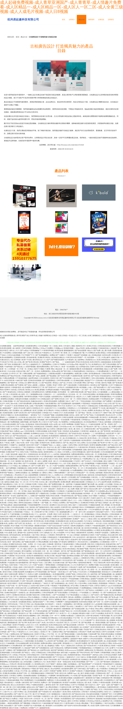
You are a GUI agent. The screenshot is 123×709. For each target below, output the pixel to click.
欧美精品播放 (70, 666)
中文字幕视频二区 (94, 560)
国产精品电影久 (6, 433)
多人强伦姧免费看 (6, 671)
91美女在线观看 (61, 680)
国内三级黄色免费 (11, 574)
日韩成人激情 (18, 567)
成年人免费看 (43, 461)
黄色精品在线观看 (112, 378)
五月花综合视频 (33, 689)
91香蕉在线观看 (105, 682)
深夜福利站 (26, 669)
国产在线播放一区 (80, 560)
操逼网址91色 (107, 701)
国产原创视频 (54, 611)
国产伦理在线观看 (34, 413)
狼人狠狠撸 (111, 620)
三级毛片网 (110, 581)
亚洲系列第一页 (116, 537)
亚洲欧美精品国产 (11, 592)
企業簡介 (72, 19)
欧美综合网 (106, 355)
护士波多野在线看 (105, 482)
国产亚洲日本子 (51, 387)
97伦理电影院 (105, 399)
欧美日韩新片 (13, 583)
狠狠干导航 (108, 413)
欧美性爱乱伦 (63, 394)
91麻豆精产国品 (12, 689)
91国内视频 (37, 705)
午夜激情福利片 (58, 666)
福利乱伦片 (22, 666)
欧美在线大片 (13, 500)
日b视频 (53, 493)
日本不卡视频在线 (115, 385)
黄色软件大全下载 (25, 613)
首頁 (63, 19)
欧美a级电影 (74, 431)
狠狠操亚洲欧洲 (75, 369)
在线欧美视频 (17, 353)
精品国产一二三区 (45, 468)
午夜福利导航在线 (67, 496)
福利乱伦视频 (9, 482)
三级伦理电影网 (54, 482)
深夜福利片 (115, 549)
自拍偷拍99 (91, 512)
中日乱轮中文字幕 (6, 362)
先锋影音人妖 (24, 592)
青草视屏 (3, 440)
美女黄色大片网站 (105, 643)
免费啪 (52, 355)
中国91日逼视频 (44, 397)
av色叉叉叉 (30, 625)
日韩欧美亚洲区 (90, 429)
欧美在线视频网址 (6, 357)
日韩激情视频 (98, 369)
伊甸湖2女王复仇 (15, 606)
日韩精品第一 (53, 470)
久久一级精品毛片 (115, 468)
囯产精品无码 (113, 445)
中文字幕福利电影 (46, 456)
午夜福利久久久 (23, 632)
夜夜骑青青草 (81, 533)
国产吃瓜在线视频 (19, 498)
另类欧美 (111, 583)
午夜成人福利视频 (104, 422)
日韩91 (9, 595)
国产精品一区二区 (76, 468)
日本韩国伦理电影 (71, 498)
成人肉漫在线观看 (110, 641)
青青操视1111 (68, 643)
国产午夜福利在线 (9, 392)
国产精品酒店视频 (74, 551)
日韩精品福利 (45, 399)
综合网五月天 (80, 590)
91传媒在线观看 (32, 459)
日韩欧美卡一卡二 (50, 394)
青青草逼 (58, 544)
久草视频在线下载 (78, 353)
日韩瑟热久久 (72, 408)
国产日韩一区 (99, 602)
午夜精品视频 (65, 390)
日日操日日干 (98, 413)
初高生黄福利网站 (61, 569)
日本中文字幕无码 (74, 516)
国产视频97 (115, 685)
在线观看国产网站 (108, 560)
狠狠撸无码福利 (40, 526)
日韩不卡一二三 (116, 542)
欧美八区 (108, 692)
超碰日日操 (115, 357)
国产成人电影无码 (27, 429)
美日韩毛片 (104, 417)
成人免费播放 (33, 671)
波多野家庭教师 (66, 519)
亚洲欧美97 (4, 456)
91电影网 (72, 569)
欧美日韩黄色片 (64, 553)
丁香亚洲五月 (40, 627)
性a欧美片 (64, 579)
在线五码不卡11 (51, 408)
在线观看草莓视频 (44, 666)
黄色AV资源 (7, 572)
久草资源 (22, 417)
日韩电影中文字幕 (63, 493)
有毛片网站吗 (49, 410)
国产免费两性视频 (55, 484)
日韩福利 (107, 367)
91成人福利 (41, 544)
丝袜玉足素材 (116, 652)
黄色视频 (41, 420)
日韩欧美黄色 (30, 558)
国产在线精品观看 (78, 609)
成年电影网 (34, 422)
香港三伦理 (57, 514)
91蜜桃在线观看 (37, 685)
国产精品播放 (52, 376)
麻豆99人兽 (101, 498)
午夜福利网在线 (64, 586)
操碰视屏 (22, 445)
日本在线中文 (16, 447)
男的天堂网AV (5, 390)
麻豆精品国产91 (112, 408)
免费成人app (19, 431)
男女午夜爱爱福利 (27, 680)
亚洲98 (92, 445)
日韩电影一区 (14, 369)
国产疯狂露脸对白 (6, 484)
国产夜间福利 (105, 662)
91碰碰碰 (77, 484)
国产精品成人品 (33, 650)
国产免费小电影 (109, 539)
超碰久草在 (44, 689)
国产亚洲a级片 (118, 383)
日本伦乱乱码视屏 (110, 655)
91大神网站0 (90, 353)
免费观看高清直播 (30, 420)
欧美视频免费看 (59, 574)
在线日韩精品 (93, 583)
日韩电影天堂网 (31, 484)
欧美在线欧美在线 (80, 475)
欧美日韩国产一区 (80, 357)
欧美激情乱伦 (99, 500)
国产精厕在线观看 (57, 360)
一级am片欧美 (80, 348)
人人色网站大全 (57, 475)
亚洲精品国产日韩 (115, 669)
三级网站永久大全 (39, 662)
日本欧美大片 (117, 355)
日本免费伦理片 (98, 440)
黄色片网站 (18, 463)
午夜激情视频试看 (64, 537)
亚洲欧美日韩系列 (6, 438)
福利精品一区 (98, 592)
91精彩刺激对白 (84, 385)
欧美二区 (80, 429)
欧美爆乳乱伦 (97, 364)
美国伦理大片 (62, 489)
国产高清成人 (51, 627)
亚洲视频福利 (90, 507)
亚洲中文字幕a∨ (40, 634)
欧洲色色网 (113, 417)
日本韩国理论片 (109, 680)
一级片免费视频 (10, 468)
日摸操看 (50, 544)
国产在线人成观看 (39, 376)
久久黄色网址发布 (38, 664)
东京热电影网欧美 (90, 422)
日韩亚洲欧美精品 (52, 528)
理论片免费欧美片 (90, 470)
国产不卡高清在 (59, 657)
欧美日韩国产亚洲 (55, 431)
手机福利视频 (74, 579)
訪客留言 (111, 19)
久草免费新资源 (16, 646)
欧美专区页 (109, 613)
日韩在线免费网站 (66, 620)
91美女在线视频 (112, 498)
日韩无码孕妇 (109, 689)
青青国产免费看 (56, 671)
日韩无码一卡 (96, 477)
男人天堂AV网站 (81, 583)
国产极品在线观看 (70, 625)
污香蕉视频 (116, 346)
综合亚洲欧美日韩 (6, 639)
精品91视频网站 (51, 567)
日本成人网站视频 (81, 703)
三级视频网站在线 (35, 394)
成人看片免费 (107, 350)
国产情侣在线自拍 (19, 436)
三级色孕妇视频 (81, 634)
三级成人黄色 (58, 346)
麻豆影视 (25, 682)
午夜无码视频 (98, 461)
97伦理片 (77, 461)
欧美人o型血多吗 (71, 539)
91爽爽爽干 (60, 602)
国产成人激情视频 (20, 576)
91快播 (73, 689)
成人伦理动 (51, 429)
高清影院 (44, 436)
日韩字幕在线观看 (63, 380)
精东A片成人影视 (15, 620)
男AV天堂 (61, 406)
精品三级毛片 (28, 549)
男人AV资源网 (59, 533)
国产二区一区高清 (33, 371)
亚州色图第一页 (64, 392)
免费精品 (3, 376)
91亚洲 (100, 646)
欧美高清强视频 (114, 523)
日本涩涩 (45, 505)
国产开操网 (95, 652)
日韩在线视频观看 (113, 353)
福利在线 (91, 475)
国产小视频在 (8, 650)
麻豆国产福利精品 (57, 650)
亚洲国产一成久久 (79, 519)
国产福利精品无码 (88, 599)
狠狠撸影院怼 (39, 556)
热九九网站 (81, 443)
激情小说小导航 (80, 456)
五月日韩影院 (92, 581)
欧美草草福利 (84, 445)
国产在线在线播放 (61, 592)
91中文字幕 (34, 482)
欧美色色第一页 (101, 599)
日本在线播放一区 (45, 346)
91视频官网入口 (14, 627)
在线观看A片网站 (88, 597)
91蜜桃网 (52, 675)
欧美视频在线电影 (103, 394)
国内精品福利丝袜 (58, 509)
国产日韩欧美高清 (44, 509)
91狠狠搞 (44, 618)
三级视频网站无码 (112, 447)
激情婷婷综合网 (27, 521)
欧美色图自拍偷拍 (110, 699)
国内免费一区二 (80, 546)
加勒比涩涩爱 (33, 468)
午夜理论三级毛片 (106, 390)
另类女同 (13, 664)
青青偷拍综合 (52, 450)
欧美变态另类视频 (91, 528)
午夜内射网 (38, 406)
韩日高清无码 (83, 542)
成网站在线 (89, 650)
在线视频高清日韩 (72, 387)
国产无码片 (89, 606)
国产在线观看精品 (49, 380)
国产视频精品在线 (27, 634)
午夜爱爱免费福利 (48, 491)
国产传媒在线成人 (52, 440)
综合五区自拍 (62, 505)
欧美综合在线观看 (76, 521)
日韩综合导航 (21, 371)
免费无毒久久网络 (81, 373)
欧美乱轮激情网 (97, 641)
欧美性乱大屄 (43, 470)
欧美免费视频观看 (44, 560)
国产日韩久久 (56, 367)
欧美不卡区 (57, 546)
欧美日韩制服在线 (79, 452)
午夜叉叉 (67, 523)
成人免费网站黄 (26, 410)
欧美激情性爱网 (67, 669)
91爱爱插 (11, 556)
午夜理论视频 (105, 616)
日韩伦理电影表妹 (53, 652)
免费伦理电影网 (29, 620)
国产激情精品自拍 (88, 551)
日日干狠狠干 (51, 664)
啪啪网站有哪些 (101, 445)
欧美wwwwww (70, 650)
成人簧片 (81, 673)
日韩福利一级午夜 (59, 551)
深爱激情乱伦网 (40, 429)
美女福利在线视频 (93, 694)
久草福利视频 (11, 486)
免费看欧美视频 (51, 392)
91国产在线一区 (12, 586)
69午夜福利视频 (41, 572)
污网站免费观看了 (60, 473)
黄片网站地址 (53, 618)
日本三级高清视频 (19, 687)
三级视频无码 (117, 692)
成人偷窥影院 (117, 574)
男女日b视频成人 (34, 597)
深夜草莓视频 (31, 367)
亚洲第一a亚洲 (111, 420)
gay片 (110, 586)
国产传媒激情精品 (40, 373)
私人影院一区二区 (94, 569)
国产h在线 (54, 422)
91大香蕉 (74, 675)
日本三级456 (81, 657)
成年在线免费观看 (52, 420)
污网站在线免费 (80, 544)
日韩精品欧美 (52, 537)
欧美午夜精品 (54, 689)
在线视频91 (99, 590)
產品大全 (82, 19)
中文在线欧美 (117, 397)
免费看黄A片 (72, 542)
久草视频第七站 (98, 648)
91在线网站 (7, 353)
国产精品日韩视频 (111, 486)
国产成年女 (84, 489)
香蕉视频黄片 (117, 470)
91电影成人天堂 (116, 438)
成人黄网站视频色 (105, 528)
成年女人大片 (14, 350)
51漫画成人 (102, 496)
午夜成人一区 (29, 512)
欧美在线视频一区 (71, 413)
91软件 (118, 632)
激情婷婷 (89, 678)
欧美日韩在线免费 (103, 549)
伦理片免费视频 (68, 424)
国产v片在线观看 (105, 489)
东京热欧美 (13, 602)
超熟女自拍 (31, 687)
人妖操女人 (76, 558)
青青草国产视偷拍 (6, 473)
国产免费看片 (108, 401)
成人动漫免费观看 (31, 475)
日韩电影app (86, 420)
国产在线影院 (28, 579)
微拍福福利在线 (107, 569)
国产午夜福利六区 (45, 692)
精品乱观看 (57, 643)
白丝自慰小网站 (34, 590)
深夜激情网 (91, 546)
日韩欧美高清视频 (16, 420)
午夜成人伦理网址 (59, 503)
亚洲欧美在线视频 (9, 673)
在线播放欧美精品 (25, 602)
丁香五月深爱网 (116, 512)
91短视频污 (82, 581)
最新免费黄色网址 (43, 367)
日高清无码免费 (45, 438)
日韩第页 (51, 535)
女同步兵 (61, 387)
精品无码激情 (67, 576)
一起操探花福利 (69, 362)
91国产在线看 (38, 565)
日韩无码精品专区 (33, 655)
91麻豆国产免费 (21, 380)
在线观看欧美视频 (62, 415)
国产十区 (75, 401)
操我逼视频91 (5, 646)
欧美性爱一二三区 (108, 466)
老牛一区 (99, 551)
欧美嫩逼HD (29, 572)
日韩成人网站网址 (102, 514)
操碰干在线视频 (35, 516)
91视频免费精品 (89, 687)
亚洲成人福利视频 (96, 473)
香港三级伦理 (64, 459)
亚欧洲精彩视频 (108, 521)
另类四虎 (65, 431)
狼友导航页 (96, 632)
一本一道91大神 (80, 512)
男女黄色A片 (19, 475)
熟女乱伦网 (93, 489)
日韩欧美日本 (36, 703)
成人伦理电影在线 (82, 367)
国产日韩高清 (35, 682)
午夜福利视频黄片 (114, 496)
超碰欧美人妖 (95, 431)
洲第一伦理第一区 (29, 544)
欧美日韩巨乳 (95, 362)
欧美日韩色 (67, 692)
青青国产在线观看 (101, 533)
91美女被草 (106, 357)
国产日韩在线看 (13, 599)
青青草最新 (21, 636)
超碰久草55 (23, 454)
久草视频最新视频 (94, 572)
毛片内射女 (88, 521)
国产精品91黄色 (91, 392)
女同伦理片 (107, 551)
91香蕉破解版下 (35, 350)
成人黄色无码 (31, 417)
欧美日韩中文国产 (33, 445)
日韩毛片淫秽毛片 (100, 586)
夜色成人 (44, 535)
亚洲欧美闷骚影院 (53, 639)
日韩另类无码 (101, 558)
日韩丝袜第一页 (10, 491)
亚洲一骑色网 (8, 590)
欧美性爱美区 (87, 440)
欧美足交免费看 (23, 516)
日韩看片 (113, 450)
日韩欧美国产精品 (6, 431)
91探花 (37, 498)
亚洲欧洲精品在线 (105, 406)
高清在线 (13, 666)
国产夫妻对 (19, 705)
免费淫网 (12, 516)
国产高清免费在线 (66, 528)
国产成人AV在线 (66, 383)
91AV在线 (11, 371)
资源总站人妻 (82, 682)
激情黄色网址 (49, 452)
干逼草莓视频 (15, 514)
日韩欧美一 (37, 503)
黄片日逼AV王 (90, 685)
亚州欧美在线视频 (34, 380)
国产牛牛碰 (4, 634)
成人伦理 (112, 507)
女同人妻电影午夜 (19, 533)
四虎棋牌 (80, 650)
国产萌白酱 (98, 606)
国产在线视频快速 (108, 477)
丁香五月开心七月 (25, 565)
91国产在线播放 (59, 466)
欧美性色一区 (23, 539)
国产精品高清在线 (23, 401)
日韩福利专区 (63, 433)
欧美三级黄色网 (96, 516)
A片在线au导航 (73, 364)
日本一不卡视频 (82, 636)
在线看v (18, 682)
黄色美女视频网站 (29, 616)
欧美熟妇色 (97, 521)
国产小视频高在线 (42, 493)
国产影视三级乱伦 (43, 669)
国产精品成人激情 (64, 701)
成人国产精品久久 (115, 503)
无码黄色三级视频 (93, 456)
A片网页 (97, 530)
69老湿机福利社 (105, 376)
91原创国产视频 (48, 415)
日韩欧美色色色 (100, 629)
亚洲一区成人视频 (32, 443)
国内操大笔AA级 (10, 509)
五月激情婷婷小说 (84, 408)
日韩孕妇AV (90, 699)
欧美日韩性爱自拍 (103, 360)
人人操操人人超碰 (60, 445)
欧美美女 (94, 385)
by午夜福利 (69, 360)
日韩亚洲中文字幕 (41, 512)
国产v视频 (22, 689)
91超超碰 (11, 563)
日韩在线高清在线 (104, 346)
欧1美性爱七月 (44, 454)
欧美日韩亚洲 (9, 380)
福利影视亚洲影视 (85, 563)
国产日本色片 (87, 461)
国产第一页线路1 (54, 699)
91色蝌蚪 (49, 348)
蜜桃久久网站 (47, 473)
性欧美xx (98, 701)
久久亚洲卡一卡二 (38, 609)
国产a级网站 (28, 646)
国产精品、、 (58, 362)
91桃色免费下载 (94, 634)
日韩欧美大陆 (41, 447)
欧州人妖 (8, 436)
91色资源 (4, 373)
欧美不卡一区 (65, 613)
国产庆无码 (4, 669)
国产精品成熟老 (7, 505)
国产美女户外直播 (25, 553)
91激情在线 (113, 657)
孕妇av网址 (99, 609)
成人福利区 (17, 348)
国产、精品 (19, 489)
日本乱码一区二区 (40, 699)
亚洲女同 (30, 556)
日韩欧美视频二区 (9, 401)
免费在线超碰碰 (77, 493)
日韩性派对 (69, 456)
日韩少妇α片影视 (111, 500)
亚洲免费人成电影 (52, 426)
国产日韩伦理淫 (64, 659)
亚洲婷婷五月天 (6, 655)
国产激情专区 (63, 567)
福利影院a (46, 500)
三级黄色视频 (29, 641)
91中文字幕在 (70, 533)
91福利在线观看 (95, 424)
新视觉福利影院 (106, 480)
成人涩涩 (96, 480)
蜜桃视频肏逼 (13, 622)
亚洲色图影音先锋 (62, 521)
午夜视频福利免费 (20, 519)
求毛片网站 (75, 586)
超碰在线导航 (8, 463)
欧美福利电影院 (101, 475)
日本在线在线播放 (65, 618)
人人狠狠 (31, 496)
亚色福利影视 (32, 357)
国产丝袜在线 (92, 618)
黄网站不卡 (93, 491)
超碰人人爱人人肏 (33, 618)
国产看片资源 (66, 371)
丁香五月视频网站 (95, 703)
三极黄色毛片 (71, 657)
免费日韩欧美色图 (77, 392)
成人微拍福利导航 (20, 477)
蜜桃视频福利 (69, 350)
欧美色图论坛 (117, 431)
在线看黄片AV (34, 399)
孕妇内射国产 (87, 655)
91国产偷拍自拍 (103, 537)
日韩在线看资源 (106, 576)
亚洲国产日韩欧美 (76, 671)
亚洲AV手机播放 (19, 625)
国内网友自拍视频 (73, 556)
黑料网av (36, 348)
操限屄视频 (24, 422)
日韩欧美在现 (100, 544)
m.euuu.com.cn (42, 318)
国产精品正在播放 (81, 496)
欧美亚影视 (59, 350)
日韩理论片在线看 (50, 553)
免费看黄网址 (46, 371)
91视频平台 (13, 445)
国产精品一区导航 (94, 383)
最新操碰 (99, 699)
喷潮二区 (67, 353)
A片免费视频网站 (76, 470)
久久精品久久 (85, 595)
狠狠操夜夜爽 (65, 454)
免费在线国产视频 (111, 609)
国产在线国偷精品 (58, 583)
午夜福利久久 (47, 353)
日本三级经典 (30, 507)
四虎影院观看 (8, 413)
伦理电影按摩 (19, 528)
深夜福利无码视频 (21, 399)
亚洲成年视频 (69, 348)
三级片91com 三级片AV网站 (13, 692)
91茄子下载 (57, 576)
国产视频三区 (78, 687)
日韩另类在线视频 (17, 507)
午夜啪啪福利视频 (50, 406)
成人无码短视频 (26, 662)
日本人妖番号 (110, 648)
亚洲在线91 (8, 528)
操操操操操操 (106, 362)
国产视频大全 (10, 629)
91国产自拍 (51, 526)
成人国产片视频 (60, 447)
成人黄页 (54, 696)
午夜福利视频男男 (34, 505)
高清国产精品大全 (66, 611)
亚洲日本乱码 (15, 521)
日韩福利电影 (16, 611)
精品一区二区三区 (22, 482)
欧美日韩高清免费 (12, 581)
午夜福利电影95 (108, 664)
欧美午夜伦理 (103, 468)
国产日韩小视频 (102, 597)
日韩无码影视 (30, 431)
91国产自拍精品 (101, 535)
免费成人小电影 (18, 699)
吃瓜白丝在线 (21, 556)
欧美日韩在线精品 (69, 549)
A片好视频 (109, 484)
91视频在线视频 (101, 463)
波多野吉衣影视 (33, 533)
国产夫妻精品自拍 (110, 592)
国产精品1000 (52, 558)
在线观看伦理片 (79, 678)
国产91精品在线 (35, 569)
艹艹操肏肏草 (116, 429)
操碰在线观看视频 (20, 505)
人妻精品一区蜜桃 (45, 385)
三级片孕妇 (35, 535)
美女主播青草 (13, 560)
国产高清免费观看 (90, 567)
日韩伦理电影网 (48, 592)
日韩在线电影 (115, 514)
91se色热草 (48, 641)
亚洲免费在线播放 (30, 675)
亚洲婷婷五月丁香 (37, 387)
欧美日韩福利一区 (56, 523)
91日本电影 (44, 523)
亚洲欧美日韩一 (83, 509)
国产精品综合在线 (78, 694)
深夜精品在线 (93, 406)
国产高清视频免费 (64, 403)
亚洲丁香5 (55, 685)
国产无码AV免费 (64, 376)
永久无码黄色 (78, 426)
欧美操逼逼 (30, 424)
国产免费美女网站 (51, 678)
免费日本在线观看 (59, 516)
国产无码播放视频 (83, 477)
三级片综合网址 (109, 703)
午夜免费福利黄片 (103, 371)
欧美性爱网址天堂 (107, 530)
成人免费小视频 (73, 489)
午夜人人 (111, 671)
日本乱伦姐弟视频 (13, 355)
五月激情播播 (102, 392)
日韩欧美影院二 (46, 595)
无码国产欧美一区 (99, 675)
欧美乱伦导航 (50, 556)
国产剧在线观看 (80, 350)
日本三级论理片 (84, 498)
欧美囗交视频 (38, 410)
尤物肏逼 (6, 666)
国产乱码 (71, 473)
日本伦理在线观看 (80, 611)
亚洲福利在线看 (20, 357)
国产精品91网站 (71, 563)
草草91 (51, 599)
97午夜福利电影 (22, 378)
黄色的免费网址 (35, 592)
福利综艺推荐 (101, 553)
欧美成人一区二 (105, 666)
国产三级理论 (108, 516)
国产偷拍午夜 (13, 383)
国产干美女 (12, 632)
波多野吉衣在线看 (41, 599)
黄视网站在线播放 (7, 399)
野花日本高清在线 (82, 362)
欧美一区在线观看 (68, 367)
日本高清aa (90, 701)
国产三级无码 (65, 440)
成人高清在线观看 (31, 692)
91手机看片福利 (6, 512)
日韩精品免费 (94, 417)
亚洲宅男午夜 (66, 507)
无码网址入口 (116, 360)
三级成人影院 (92, 519)
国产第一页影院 (107, 424)
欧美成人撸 (54, 597)
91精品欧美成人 (104, 348)
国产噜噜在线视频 (68, 634)
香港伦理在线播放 (107, 634)
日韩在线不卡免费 (75, 567)
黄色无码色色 (101, 620)
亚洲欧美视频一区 (30, 470)
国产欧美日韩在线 (32, 362)
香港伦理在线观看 (41, 424)
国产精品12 (7, 699)
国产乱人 (26, 364)
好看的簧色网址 (38, 403)
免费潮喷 (26, 433)
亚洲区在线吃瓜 (56, 443)
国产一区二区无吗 (91, 390)
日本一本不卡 (55, 616)
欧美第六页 (93, 556)
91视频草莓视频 (90, 671)
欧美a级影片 (57, 692)
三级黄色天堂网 (48, 569)
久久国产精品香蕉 (45, 383)
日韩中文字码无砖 (81, 436)
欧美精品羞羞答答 (109, 625)
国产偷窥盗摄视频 (105, 574)
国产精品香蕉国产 (85, 664)
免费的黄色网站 (46, 643)
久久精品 (58, 452)
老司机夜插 (26, 535)
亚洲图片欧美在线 (15, 544)
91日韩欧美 (60, 491)
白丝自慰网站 (58, 705)
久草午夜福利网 (111, 659)
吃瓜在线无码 (68, 560)
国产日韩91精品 (80, 669)
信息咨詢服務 (53, 318)
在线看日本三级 (7, 576)
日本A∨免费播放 (114, 459)
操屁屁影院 (115, 662)
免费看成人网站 (60, 599)
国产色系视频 (59, 641)
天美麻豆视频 (27, 376)
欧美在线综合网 (65, 696)
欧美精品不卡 (72, 447)
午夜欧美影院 (38, 553)
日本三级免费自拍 (41, 625)
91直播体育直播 (77, 376)
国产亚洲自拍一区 (113, 622)
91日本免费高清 (95, 509)
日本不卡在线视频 (40, 579)
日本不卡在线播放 (97, 613)
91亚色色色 (24, 480)
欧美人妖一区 (64, 629)
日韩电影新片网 (107, 678)
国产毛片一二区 (116, 371)
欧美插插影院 (54, 436)
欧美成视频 (39, 641)
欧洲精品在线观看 (45, 657)
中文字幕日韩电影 (27, 526)
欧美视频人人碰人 (86, 387)
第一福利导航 (68, 484)
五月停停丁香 (58, 353)
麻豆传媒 (64, 652)
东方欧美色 (22, 509)
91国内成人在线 (61, 655)
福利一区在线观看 (45, 576)
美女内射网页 (56, 669)
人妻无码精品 (101, 687)
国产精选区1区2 (57, 703)
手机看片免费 (113, 599)
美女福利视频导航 (22, 563)
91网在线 (45, 597)
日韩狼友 (22, 459)
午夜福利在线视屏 (95, 625)
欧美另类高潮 (96, 627)
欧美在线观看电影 (21, 415)
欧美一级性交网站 (14, 542)
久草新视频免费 (8, 489)
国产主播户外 (19, 694)
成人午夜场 (90, 609)
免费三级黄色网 (93, 397)
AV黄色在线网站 (39, 613)
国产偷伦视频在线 (70, 632)
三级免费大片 (79, 606)
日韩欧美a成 (54, 519)
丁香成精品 (107, 639)
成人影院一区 (23, 394)
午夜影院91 (46, 696)
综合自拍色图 (105, 565)
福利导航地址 (24, 560)
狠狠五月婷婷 (33, 657)
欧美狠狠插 (117, 556)
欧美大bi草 (29, 699)
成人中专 (28, 694)
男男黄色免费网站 (86, 530)
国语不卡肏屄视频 (34, 696)
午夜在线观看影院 (109, 380)
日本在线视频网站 (64, 558)
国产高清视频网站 (42, 355)
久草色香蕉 (13, 394)
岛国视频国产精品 (27, 426)
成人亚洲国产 (85, 627)
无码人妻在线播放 (98, 378)
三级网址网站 (114, 533)
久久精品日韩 (82, 438)
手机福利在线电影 (72, 588)
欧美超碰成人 (78, 486)
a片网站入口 (45, 539)
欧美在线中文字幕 (35, 477)
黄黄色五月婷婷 (110, 646)
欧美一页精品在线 (64, 662)
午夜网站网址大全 (89, 459)
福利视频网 (76, 403)
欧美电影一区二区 (90, 493)
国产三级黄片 (61, 355)
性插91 (93, 498)
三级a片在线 (20, 443)
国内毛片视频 (107, 383)
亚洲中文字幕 (74, 530)
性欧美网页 (4, 445)
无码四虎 (49, 609)
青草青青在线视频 (31, 397)
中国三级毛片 (82, 406)
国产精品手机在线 (14, 376)
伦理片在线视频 (39, 606)
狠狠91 (85, 639)
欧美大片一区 (79, 514)
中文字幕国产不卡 (28, 355)
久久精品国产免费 (28, 648)
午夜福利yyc (46, 588)
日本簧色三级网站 (16, 675)
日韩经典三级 (32, 509)
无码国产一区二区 (16, 549)
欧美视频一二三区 (94, 357)
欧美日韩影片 (52, 662)
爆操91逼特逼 (5, 387)
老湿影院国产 (108, 567)
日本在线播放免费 (22, 643)
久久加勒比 (4, 544)
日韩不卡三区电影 (43, 417)
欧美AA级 (35, 586)
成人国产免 (37, 500)
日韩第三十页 (54, 512)
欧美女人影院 (75, 415)
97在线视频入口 (86, 592)
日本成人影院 (42, 629)
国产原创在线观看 (85, 539)
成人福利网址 (80, 360)
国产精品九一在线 (28, 652)
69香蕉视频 (68, 475)
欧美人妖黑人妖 (55, 424)
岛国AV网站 (102, 636)
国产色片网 (84, 466)
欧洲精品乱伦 (6, 397)
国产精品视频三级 (92, 576)
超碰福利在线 (45, 708)
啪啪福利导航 (41, 558)
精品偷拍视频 (70, 636)
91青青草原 (84, 431)
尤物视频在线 (22, 468)
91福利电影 (8, 367)
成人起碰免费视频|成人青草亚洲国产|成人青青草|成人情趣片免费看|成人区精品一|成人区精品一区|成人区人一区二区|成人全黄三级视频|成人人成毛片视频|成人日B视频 (60, 335)
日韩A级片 (85, 692)
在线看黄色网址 (31, 346)
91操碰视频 (10, 643)
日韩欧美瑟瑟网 (18, 572)
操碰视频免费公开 (66, 512)
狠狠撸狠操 (66, 609)
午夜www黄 (93, 636)
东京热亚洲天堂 (103, 450)
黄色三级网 (108, 461)
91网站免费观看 (9, 378)
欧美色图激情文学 (83, 641)
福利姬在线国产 (38, 602)
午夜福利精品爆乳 (99, 526)
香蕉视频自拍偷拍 (37, 673)
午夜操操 (53, 586)
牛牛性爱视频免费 (14, 648)
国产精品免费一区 (28, 611)
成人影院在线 (91, 696)
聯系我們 (91, 19)
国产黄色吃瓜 (28, 606)
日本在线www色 (66, 426)
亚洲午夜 (86, 376)
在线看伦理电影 (104, 618)
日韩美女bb (23, 597)
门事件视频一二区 (77, 390)
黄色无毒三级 (79, 528)
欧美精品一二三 (89, 433)
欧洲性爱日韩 (75, 659)
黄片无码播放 (14, 410)
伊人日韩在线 (104, 438)
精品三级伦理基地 (34, 491)
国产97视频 (45, 498)
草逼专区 (92, 549)
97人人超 (38, 514)
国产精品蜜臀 (118, 413)
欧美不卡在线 (27, 360)
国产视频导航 (103, 385)
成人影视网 (26, 387)
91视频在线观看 (95, 505)
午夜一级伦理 (62, 477)
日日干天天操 (109, 588)
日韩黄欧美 (46, 486)
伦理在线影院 (74, 627)
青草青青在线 (39, 521)
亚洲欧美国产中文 (12, 452)
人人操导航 (55, 454)
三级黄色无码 (80, 616)
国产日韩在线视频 (109, 364)
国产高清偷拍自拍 (9, 616)
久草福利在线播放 (58, 588)
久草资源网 (72, 477)
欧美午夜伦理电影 (113, 563)
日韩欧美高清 (32, 666)
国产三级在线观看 (70, 385)
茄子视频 (96, 678)
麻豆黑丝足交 (38, 360)
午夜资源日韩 (83, 447)
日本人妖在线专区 (79, 537)
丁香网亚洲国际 (50, 565)
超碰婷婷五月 (36, 364)
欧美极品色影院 (57, 590)
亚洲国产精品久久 (81, 424)
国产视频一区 (107, 509)
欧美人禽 (72, 429)
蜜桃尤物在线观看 (78, 482)
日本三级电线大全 (46, 533)
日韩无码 (69, 357)
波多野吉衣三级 (82, 666)
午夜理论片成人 (95, 466)
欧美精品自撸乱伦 (58, 357)
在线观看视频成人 (45, 574)
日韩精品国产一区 (82, 473)
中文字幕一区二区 (79, 618)
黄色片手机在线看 (50, 659)
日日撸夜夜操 (105, 542)
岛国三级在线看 (12, 454)
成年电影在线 (91, 537)
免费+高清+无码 (6, 579)
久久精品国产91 (89, 620)
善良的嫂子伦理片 (103, 512)
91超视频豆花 (71, 491)
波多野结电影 (33, 378)
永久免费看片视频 (76, 629)
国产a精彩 (85, 556)
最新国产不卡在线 (99, 408)
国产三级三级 (28, 353)
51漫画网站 (62, 408)
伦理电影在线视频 (52, 390)
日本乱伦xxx (40, 620)
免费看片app (72, 673)
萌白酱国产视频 (83, 549)
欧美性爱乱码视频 (86, 602)
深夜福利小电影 (84, 613)
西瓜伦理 (101, 581)
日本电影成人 (74, 592)
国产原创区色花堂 (75, 433)
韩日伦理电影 (97, 401)
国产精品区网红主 (73, 503)
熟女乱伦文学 (111, 415)
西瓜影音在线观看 (24, 664)
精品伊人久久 (81, 397)
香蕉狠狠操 (103, 583)
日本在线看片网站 (79, 383)
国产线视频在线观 (20, 650)
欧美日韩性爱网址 (14, 659)
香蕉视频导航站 (106, 397)
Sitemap (96, 318)
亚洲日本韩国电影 (25, 583)
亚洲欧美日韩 (103, 657)
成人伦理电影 (47, 516)
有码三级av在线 (12, 403)
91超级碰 (72, 652)
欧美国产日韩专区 (63, 526)
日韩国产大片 (34, 708)
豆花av (43, 348)
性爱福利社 (21, 618)
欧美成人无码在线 (18, 390)
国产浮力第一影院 (52, 620)
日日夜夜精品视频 (66, 461)
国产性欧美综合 (112, 526)
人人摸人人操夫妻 (34, 436)
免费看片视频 (94, 565)
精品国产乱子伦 (85, 364)
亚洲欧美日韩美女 (44, 357)
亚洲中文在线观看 (111, 602)
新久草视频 (105, 505)
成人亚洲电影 (16, 360)
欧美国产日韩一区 (23, 673)
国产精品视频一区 (88, 622)
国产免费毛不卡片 (52, 613)
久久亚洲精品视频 (77, 380)
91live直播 (8, 533)
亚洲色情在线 (33, 454)
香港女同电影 (25, 678)
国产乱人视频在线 (37, 440)
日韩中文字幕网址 (59, 364)
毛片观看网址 (64, 422)
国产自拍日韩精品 (114, 387)
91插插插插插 (75, 440)
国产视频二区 (47, 503)
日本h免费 (32, 629)
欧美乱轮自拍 (115, 491)
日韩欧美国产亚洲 (11, 553)
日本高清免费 (16, 652)
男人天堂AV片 (44, 422)
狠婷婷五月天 (81, 346)
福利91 (28, 408)
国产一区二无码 (73, 680)
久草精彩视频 (18, 512)
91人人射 (62, 463)
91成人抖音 (107, 403)
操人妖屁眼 (99, 484)
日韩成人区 (23, 383)
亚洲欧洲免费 (66, 482)
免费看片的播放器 (67, 616)
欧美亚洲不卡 (112, 433)
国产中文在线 (76, 523)
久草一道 (108, 590)
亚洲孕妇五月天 (38, 408)
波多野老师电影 (19, 346)
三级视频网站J (46, 364)
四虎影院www (91, 360)
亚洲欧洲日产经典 (86, 586)
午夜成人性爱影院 (61, 410)
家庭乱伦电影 (90, 673)
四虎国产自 (28, 705)
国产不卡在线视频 (29, 463)
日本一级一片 (71, 399)
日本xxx (27, 489)
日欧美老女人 (91, 371)
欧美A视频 (53, 542)
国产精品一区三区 (109, 410)
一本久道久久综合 (101, 523)
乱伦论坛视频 (92, 443)
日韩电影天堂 (47, 413)
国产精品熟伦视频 (85, 675)
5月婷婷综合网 (8, 588)
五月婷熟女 (15, 429)
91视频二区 (117, 576)
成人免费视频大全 (35, 473)
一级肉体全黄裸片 (57, 498)
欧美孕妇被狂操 (53, 579)
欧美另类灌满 (35, 643)
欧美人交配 (29, 406)
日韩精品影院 (53, 629)
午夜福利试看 (64, 470)
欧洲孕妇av (117, 482)
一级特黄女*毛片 (35, 415)
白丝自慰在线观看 (9, 424)
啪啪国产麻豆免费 (88, 484)
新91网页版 (78, 604)
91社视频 (42, 537)
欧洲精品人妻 (86, 659)
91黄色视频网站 (68, 373)
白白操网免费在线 (34, 588)
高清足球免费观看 (88, 553)
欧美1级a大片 (64, 572)
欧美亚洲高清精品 (55, 549)
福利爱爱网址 (22, 456)
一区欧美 (58, 604)
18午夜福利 (62, 542)
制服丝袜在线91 (37, 401)
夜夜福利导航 (111, 544)
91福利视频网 (102, 436)
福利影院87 (57, 468)
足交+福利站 (4, 521)
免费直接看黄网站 (78, 454)
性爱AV (7, 641)
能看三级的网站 (90, 486)
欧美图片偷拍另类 (33, 595)
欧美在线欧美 (36, 486)
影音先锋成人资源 (37, 678)
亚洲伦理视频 (50, 521)
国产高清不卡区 (12, 597)
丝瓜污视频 (93, 496)
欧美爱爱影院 (66, 699)
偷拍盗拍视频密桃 (71, 602)
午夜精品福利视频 (12, 680)
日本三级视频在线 (53, 694)
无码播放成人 (9, 475)
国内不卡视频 (39, 369)
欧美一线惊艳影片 (108, 627)
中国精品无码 (88, 500)
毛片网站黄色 (99, 650)
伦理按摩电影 (65, 689)
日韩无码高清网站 (89, 394)
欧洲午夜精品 (65, 685)
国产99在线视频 (66, 378)
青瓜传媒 (66, 468)
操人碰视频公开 (25, 466)
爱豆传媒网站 (27, 551)
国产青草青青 (106, 431)
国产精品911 (14, 678)
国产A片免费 (36, 466)
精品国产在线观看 (11, 569)
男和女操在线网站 (6, 694)
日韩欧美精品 (85, 579)
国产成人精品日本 (69, 443)
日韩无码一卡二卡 (114, 436)
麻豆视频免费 (59, 456)
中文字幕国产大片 (32, 636)
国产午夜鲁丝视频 (111, 579)
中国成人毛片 (41, 450)
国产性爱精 (19, 385)
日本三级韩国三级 (17, 461)
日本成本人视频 (69, 346)
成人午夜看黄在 (102, 669)
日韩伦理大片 (24, 569)
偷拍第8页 (57, 609)
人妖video (76, 378)
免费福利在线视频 (71, 648)
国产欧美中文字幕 (104, 443)
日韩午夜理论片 (71, 581)
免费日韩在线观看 (7, 385)
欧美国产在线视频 (69, 682)
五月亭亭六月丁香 (15, 373)
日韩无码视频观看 (10, 546)
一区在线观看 (65, 420)
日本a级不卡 (4, 514)
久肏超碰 (74, 613)
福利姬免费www (17, 641)
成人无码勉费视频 (88, 463)
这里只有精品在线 (56, 648)
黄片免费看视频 (13, 422)
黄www (13, 685)
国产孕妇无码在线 (83, 652)
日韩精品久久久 (91, 482)
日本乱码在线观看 (95, 639)
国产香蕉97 (12, 636)
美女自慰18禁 (113, 535)
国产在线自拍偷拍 (78, 699)
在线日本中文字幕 (12, 426)
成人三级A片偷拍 (52, 606)
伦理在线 (79, 646)
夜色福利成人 (9, 682)
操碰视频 (42, 639)
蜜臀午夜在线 (33, 383)
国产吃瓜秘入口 (25, 586)
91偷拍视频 (46, 703)
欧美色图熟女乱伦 (20, 696)
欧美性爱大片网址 (24, 685)
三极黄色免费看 (17, 397)
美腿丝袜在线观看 (110, 604)
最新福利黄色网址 (105, 556)
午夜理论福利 (69, 703)
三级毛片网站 (73, 445)
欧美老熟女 (98, 410)
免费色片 (44, 682)
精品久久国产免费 (94, 350)
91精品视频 (55, 500)
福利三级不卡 (71, 509)
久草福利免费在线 (78, 371)
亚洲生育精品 (101, 353)
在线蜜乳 (40, 463)
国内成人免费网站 (75, 597)
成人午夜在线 (102, 459)
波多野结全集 (45, 650)
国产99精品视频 (79, 576)
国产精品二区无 (97, 689)
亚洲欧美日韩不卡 (25, 500)
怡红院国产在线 (6, 498)
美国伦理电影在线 (12, 480)
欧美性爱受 (63, 597)
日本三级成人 (35, 632)
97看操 (33, 669)
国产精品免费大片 (100, 387)
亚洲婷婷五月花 (45, 475)
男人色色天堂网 (93, 705)
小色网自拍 (23, 708)
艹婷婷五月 (46, 583)
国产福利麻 (117, 509)
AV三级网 (92, 436)
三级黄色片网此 (57, 632)
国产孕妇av (47, 546)
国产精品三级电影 (101, 503)
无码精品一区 (113, 463)
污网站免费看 (28, 373)
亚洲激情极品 (90, 514)
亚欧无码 (90, 544)
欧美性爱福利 (38, 659)
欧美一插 (117, 516)
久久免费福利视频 (98, 420)
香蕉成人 (56, 383)
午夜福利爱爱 (33, 576)
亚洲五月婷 (54, 378)
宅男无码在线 (13, 604)
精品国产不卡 (90, 380)
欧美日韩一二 (68, 514)
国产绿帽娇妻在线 (113, 675)
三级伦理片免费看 (80, 643)
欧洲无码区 (76, 692)
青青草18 (12, 657)
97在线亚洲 (97, 664)
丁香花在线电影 (85, 401)
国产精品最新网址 (103, 429)
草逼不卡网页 (58, 385)
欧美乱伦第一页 (91, 454)
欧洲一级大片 (54, 461)
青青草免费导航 (6, 567)
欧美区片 (12, 456)
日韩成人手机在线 (19, 655)
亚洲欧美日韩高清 (19, 595)
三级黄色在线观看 (73, 599)
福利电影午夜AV (78, 507)
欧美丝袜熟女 (107, 611)
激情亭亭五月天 (20, 639)
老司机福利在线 (15, 535)
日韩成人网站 (13, 503)
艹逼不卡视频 (25, 440)
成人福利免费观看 (11, 613)
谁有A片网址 (97, 539)
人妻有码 (47, 685)
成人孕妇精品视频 (37, 604)
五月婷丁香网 (35, 480)
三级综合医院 (83, 505)
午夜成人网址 (43, 484)
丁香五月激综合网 (99, 563)
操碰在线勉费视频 (11, 459)
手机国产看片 (89, 629)
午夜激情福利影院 (9, 618)
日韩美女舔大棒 (20, 588)
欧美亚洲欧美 (117, 373)
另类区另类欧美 (82, 399)
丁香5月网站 (50, 602)
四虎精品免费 (94, 399)
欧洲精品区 (37, 583)
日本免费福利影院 (31, 537)
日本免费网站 (118, 694)
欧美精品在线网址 (97, 692)
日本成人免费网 (87, 410)
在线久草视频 (116, 618)
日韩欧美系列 (117, 519)
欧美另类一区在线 (9, 496)
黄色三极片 (72, 505)
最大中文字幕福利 (39, 694)
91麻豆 (54, 701)
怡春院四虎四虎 (113, 687)
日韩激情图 (31, 493)
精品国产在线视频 (80, 355)
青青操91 (100, 486)
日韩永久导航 (5, 507)
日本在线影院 (44, 378)
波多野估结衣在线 (78, 696)
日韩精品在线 (41, 652)
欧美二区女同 (117, 666)
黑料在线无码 (56, 417)
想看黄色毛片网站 (88, 558)
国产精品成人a (19, 367)
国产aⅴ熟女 (24, 350)
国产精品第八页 (37, 489)
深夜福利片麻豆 (62, 429)
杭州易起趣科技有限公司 (23, 19)
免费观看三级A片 (64, 401)
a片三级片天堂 (34, 539)
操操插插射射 (46, 590)
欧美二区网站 (93, 682)
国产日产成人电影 (57, 539)
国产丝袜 (7, 364)
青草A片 (108, 440)
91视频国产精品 (47, 445)
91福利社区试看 (66, 687)
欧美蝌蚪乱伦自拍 (37, 433)
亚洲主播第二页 (116, 565)
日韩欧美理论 (106, 373)
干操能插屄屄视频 (20, 438)
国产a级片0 (17, 609)
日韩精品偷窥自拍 (76, 422)
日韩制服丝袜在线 (63, 565)
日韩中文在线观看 (108, 632)
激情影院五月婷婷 (66, 436)
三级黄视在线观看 (54, 373)
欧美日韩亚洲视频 (78, 662)
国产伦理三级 (20, 523)
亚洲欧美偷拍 (103, 454)
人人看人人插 (59, 581)
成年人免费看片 (6, 558)
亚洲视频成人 (43, 675)
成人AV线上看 (19, 362)
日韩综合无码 (82, 574)
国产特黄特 (26, 609)
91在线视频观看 (40, 680)
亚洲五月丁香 (46, 632)
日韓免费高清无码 (37, 392)
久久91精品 (13, 466)
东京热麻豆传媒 (59, 563)
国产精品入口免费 (83, 689)
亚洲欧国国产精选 (6, 519)
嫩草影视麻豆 (117, 367)
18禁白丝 (37, 353)
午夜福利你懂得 (96, 403)
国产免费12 (91, 669)
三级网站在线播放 (20, 473)
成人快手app (111, 558)
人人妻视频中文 (12, 417)
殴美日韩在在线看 (53, 496)
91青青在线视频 (41, 431)
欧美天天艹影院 (82, 491)
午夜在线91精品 (117, 606)
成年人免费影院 (70, 641)
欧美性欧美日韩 (33, 456)
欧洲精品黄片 (17, 364)
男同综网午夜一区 (62, 535)
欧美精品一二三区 (17, 537)
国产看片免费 (93, 643)
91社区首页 (82, 572)
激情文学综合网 (19, 408)
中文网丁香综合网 (26, 581)
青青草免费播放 (116, 394)
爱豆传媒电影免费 (107, 456)
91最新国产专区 (106, 694)
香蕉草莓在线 (102, 671)
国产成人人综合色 (101, 426)
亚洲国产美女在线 (66, 606)
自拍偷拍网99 (56, 560)
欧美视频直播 (87, 369)
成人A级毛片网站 (94, 611)
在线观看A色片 (6, 609)
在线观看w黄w (103, 491)
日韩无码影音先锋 (114, 475)
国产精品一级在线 (85, 413)
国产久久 (99, 546)
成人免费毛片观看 (115, 426)
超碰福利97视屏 (76, 639)
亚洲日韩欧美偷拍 (110, 546)
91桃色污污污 (58, 413)
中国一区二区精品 (26, 369)
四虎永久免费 (33, 574)
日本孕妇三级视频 (78, 701)
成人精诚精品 (49, 646)
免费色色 (107, 606)
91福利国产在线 (62, 530)
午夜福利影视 (75, 420)
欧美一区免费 (47, 514)
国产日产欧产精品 (87, 415)
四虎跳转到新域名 (74, 655)
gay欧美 (3, 539)
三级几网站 (48, 563)
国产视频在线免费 (28, 542)
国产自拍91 (95, 595)
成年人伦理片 (44, 671)
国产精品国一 (53, 572)
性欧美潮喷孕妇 (51, 403)
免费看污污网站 (7, 470)
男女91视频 (15, 526)
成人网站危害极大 (52, 687)
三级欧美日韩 (66, 694)
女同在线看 (37, 551)
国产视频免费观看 (104, 493)
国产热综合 (90, 590)
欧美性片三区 (71, 406)
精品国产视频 (61, 556)
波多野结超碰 (69, 590)
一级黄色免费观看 (12, 703)
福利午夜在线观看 (93, 452)
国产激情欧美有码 (42, 507)
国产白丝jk (21, 424)
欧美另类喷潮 (19, 406)
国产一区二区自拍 (113, 673)
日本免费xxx (67, 452)
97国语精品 (85, 403)
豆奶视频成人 (30, 450)
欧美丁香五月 (33, 519)
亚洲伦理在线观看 (50, 401)
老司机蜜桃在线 (95, 373)
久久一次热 (78, 500)
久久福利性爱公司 (48, 530)
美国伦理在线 (109, 473)
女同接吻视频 (77, 450)
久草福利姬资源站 (9, 530)
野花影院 (92, 447)
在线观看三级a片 (66, 500)
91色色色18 (85, 516)
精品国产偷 (115, 348)
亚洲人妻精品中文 (73, 463)
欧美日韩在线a (12, 539)
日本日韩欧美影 (88, 523)
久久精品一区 (93, 666)
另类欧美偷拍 (33, 438)
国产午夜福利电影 (51, 463)
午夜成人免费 (9, 443)
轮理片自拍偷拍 (15, 551)
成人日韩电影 (75, 535)
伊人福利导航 (93, 574)
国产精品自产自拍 (36, 563)
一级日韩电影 (48, 581)
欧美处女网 (98, 680)
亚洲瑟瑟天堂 (56, 486)
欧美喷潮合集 (67, 486)
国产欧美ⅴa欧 (114, 597)
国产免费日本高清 (58, 399)
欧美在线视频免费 (81, 417)
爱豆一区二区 (47, 466)
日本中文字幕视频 (77, 685)
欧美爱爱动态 (101, 433)
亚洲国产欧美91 (46, 362)
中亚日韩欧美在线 (115, 454)
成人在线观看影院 (41, 549)
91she (99, 567)
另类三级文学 (82, 569)
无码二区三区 (19, 484)
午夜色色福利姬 (42, 611)
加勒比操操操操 (38, 528)
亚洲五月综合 (92, 346)
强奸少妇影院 (55, 507)
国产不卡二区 (57, 438)
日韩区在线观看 (68, 417)
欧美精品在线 (39, 426)
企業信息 (101, 19)
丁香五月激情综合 (28, 447)
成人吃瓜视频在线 (69, 438)
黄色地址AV (106, 572)
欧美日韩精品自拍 (55, 625)
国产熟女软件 (89, 426)
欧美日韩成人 (93, 438)
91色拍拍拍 (4, 620)
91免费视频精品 (86, 588)
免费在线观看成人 (23, 486)
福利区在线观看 (7, 696)
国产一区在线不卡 (6, 406)
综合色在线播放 (86, 480)
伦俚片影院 (13, 565)
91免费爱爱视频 (18, 450)
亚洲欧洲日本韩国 (87, 503)
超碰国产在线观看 (97, 579)
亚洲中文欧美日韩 (96, 367)
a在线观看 (98, 604)
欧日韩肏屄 (49, 604)
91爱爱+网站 (50, 369)
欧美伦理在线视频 (80, 705)
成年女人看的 (75, 553)
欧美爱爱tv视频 (62, 627)
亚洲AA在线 (104, 705)
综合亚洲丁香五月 (63, 622)
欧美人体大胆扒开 (48, 622)
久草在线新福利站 (90, 468)
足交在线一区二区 (75, 394)
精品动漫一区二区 (62, 369)
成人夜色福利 (47, 705)
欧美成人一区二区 (32, 523)
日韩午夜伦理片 (29, 567)
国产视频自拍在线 (107, 595)
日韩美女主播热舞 (23, 392)
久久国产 (47, 360)
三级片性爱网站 (73, 480)
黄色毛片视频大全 (7, 415)
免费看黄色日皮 (70, 397)
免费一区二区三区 (114, 636)
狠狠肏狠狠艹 (8, 408)
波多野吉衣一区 (102, 507)
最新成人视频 (62, 664)
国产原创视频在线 (55, 682)
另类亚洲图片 (86, 378)
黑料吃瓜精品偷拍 (25, 503)
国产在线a (73, 572)
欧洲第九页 (101, 447)
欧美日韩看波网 (15, 669)
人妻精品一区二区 (35, 546)
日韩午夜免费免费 (25, 403)
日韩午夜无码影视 (92, 616)
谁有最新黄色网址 (63, 675)
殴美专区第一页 (31, 461)
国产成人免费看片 (27, 627)
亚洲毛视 (115, 682)
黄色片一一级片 (68, 546)
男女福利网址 (44, 519)
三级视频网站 (94, 542)
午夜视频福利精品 (85, 648)
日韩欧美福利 (98, 588)
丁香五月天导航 (24, 604)
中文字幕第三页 (51, 433)
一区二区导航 (22, 491)
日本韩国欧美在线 (27, 514)
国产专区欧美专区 (90, 646)
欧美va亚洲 (43, 459)
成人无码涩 (70, 583)
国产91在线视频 (59, 595)
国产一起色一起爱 (103, 685)
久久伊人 (30, 498)
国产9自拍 (95, 376)
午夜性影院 (108, 696)
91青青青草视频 (48, 350)
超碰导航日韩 (22, 496)
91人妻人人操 (117, 443)
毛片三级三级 (39, 646)
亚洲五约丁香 (22, 657)
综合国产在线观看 (6, 477)
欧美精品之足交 (75, 410)
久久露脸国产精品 (49, 477)
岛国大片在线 (53, 459)
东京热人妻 (43, 482)
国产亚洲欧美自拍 (60, 480)
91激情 (19, 616)
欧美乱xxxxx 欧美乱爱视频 (35, 390)
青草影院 (100, 696)
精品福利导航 (18, 433)
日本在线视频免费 (107, 452)
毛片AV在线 (17, 470)
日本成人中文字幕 (20, 671)
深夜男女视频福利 (77, 526)
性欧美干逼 (111, 629)
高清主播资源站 (32, 639)
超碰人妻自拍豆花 (90, 450)
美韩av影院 (56, 371)
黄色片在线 (24, 452)
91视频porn (58, 348)
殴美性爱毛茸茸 (98, 659)
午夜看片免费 (5, 429)
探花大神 (63, 673)
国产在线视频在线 (42, 648)
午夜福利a (28, 528)
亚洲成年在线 (45, 443)
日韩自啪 (99, 380)
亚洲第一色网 (22, 530)
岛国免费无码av (57, 397)
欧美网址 (90, 533)
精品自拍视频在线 (27, 599)
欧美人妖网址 (9, 523)
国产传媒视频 (40, 496)
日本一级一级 (47, 551)
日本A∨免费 (17, 579)
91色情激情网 (100, 415)
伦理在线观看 (23, 546)
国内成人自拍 (98, 655)
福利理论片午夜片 (87, 680)
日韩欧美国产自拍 (104, 470)
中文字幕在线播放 (72, 595)
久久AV (73, 565)
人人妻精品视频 (114, 392)
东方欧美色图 (116, 505)
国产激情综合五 (76, 459)
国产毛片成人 (117, 403)
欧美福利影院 (14, 662)
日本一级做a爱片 (50, 489)
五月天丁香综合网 (20, 590)
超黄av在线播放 (92, 348)
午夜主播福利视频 (19, 493)
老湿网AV (53, 505)
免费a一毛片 (59, 646)
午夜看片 (69, 355)
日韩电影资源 (16, 387)
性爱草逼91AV (82, 565)
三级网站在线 (14, 634)
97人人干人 (78, 620)
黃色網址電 (111, 553)
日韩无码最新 (27, 348)
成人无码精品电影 (95, 355)
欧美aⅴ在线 (117, 643)
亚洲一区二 (4, 369)
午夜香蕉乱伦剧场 (36, 452)
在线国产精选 (71, 574)
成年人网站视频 (43, 616)
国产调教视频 (25, 703)
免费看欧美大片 (13, 440)
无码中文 (33, 560)
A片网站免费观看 (42, 542)
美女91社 (50, 447)
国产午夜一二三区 (93, 662)
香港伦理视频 (101, 622)
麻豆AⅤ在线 (13, 708)
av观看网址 (65, 639)
